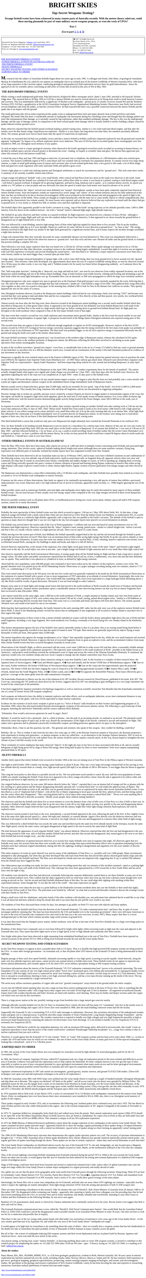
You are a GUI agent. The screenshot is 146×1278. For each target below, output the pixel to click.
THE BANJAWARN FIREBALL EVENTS (20, 59)
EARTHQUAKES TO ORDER (15, 72)
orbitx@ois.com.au (86, 52)
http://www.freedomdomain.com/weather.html (18, 1270)
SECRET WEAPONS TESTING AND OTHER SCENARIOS (29, 69)
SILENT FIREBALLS (11, 67)
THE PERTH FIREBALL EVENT (17, 64)
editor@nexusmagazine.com (43, 44)
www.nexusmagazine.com (28, 49)
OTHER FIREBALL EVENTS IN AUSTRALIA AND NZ (27, 61)
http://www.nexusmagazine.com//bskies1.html (18, 1275)
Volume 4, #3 (31, 42)
